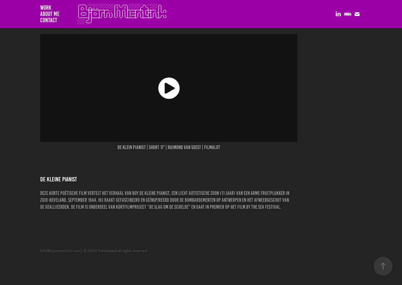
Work (45, 7)
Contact (48, 20)
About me (49, 14)
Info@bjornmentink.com (60, 250)
